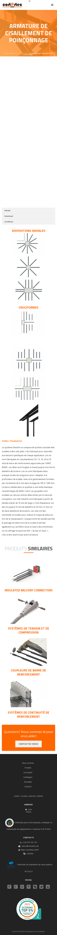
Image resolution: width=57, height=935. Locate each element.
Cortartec (15, 931)
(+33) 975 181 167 (30, 842)
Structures (24, 53)
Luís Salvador (40, 931)
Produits (13, 53)
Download (8, 216)
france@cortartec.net (30, 846)
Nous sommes (28, 763)
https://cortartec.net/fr (30, 850)
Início (6, 53)
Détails (7, 210)
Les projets (27, 772)
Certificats (8, 222)
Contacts (28, 786)
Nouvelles (28, 782)
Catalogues (27, 777)
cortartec (30, 853)
